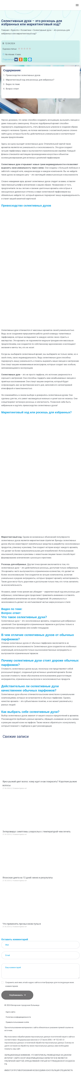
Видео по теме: (13, 84)
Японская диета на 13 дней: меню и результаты (28, 877)
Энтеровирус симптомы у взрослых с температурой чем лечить (37, 831)
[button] (16, 59)
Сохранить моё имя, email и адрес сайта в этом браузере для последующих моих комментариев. (39, 984)
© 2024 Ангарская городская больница (21, 1005)
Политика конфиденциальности (18, 1017)
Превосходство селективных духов (23, 75)
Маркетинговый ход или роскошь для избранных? (30, 80)
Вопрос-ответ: (12, 89)
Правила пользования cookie (17, 1022)
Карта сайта (10, 1012)
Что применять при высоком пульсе (22, 923)
